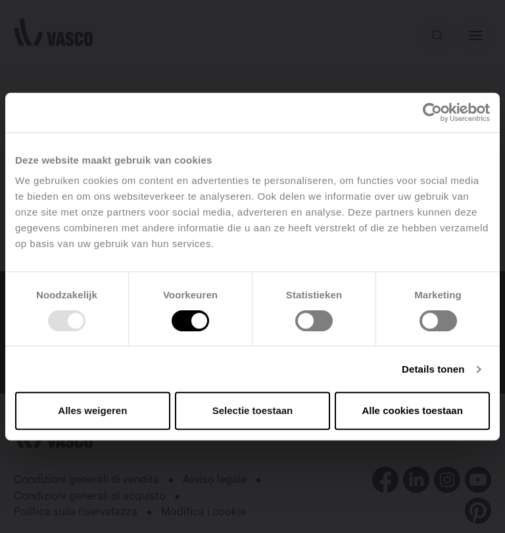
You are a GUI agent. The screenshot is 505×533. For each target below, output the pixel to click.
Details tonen (433, 369)
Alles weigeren (92, 410)
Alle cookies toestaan (412, 410)
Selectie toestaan (252, 410)
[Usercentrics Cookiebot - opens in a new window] (432, 112)
